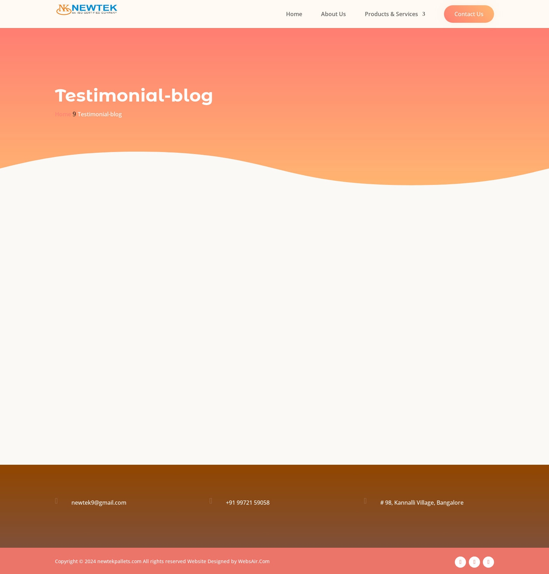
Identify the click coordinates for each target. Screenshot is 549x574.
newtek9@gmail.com (98, 502)
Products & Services (391, 15)
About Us (333, 15)
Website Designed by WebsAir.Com (228, 561)
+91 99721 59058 (248, 502)
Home (294, 15)
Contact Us (469, 14)
